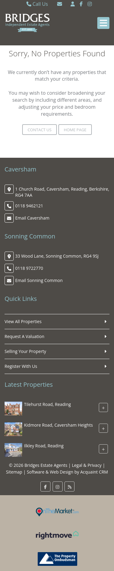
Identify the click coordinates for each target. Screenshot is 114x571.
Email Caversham (32, 218)
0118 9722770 (29, 268)
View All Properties (23, 321)
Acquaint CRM (94, 472)
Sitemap (14, 472)
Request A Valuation (24, 336)
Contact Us (40, 129)
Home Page (75, 129)
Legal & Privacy (87, 465)
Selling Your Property (25, 351)
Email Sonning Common (39, 280)
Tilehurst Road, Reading (47, 404)
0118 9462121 (29, 206)
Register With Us (21, 366)
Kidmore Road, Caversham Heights (58, 425)
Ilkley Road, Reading (44, 446)
